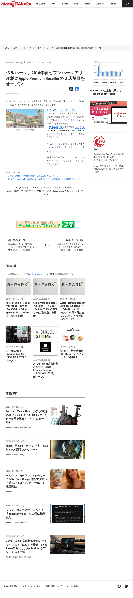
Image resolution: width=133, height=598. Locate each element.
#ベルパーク (47, 62)
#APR (37, 62)
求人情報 (59, 147)
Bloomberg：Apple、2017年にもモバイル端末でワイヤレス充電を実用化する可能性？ (21, 244)
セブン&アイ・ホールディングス (61, 110)
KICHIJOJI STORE (56, 127)
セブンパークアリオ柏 (70, 120)
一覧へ (45, 245)
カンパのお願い (73, 586)
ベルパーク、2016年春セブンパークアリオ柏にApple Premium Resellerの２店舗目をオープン (62, 48)
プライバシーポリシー (32, 586)
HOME (6, 48)
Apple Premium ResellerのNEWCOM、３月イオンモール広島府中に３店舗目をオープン (45, 179)
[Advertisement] (66, 26)
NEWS (15, 48)
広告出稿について (54, 586)
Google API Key (50, 187)
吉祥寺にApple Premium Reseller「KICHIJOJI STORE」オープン (34, 176)
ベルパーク (80, 127)
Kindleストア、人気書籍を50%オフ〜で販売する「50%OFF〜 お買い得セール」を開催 (70, 244)
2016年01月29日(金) (14, 62)
